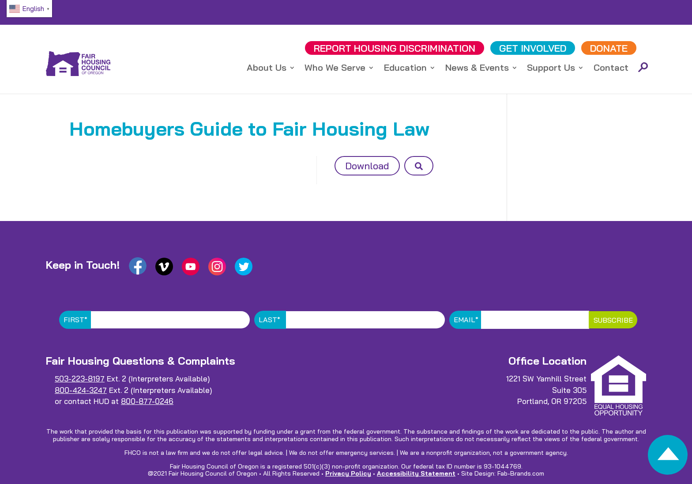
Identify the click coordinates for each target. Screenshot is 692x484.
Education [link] (405, 69)
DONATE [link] (609, 48)
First (75, 319)
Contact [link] (611, 69)
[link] (668, 457)
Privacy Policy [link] (348, 473)
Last (269, 319)
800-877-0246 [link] (147, 401)
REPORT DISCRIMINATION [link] (394, 48)
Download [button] (367, 166)
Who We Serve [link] (335, 69)
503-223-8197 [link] (80, 378)
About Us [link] (266, 69)
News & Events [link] (477, 69)
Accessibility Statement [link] (416, 473)
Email (466, 319)
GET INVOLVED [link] (532, 48)
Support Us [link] (551, 69)
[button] (418, 165)
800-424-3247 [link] (81, 390)
